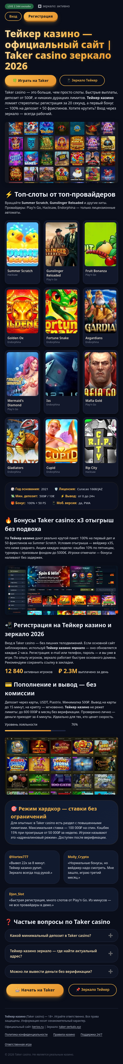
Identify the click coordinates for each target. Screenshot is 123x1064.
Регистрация (41, 16)
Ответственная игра (18, 1044)
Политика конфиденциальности (26, 1034)
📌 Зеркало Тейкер (92, 989)
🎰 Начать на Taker (35, 990)
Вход (13, 16)
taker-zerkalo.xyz (70, 1027)
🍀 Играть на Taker (31, 80)
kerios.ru (38, 1027)
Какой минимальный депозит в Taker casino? (50, 935)
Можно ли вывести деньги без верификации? (51, 971)
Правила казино (64, 1034)
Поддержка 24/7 (91, 1034)
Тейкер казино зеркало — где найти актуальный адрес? (53, 953)
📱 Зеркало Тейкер (82, 80)
